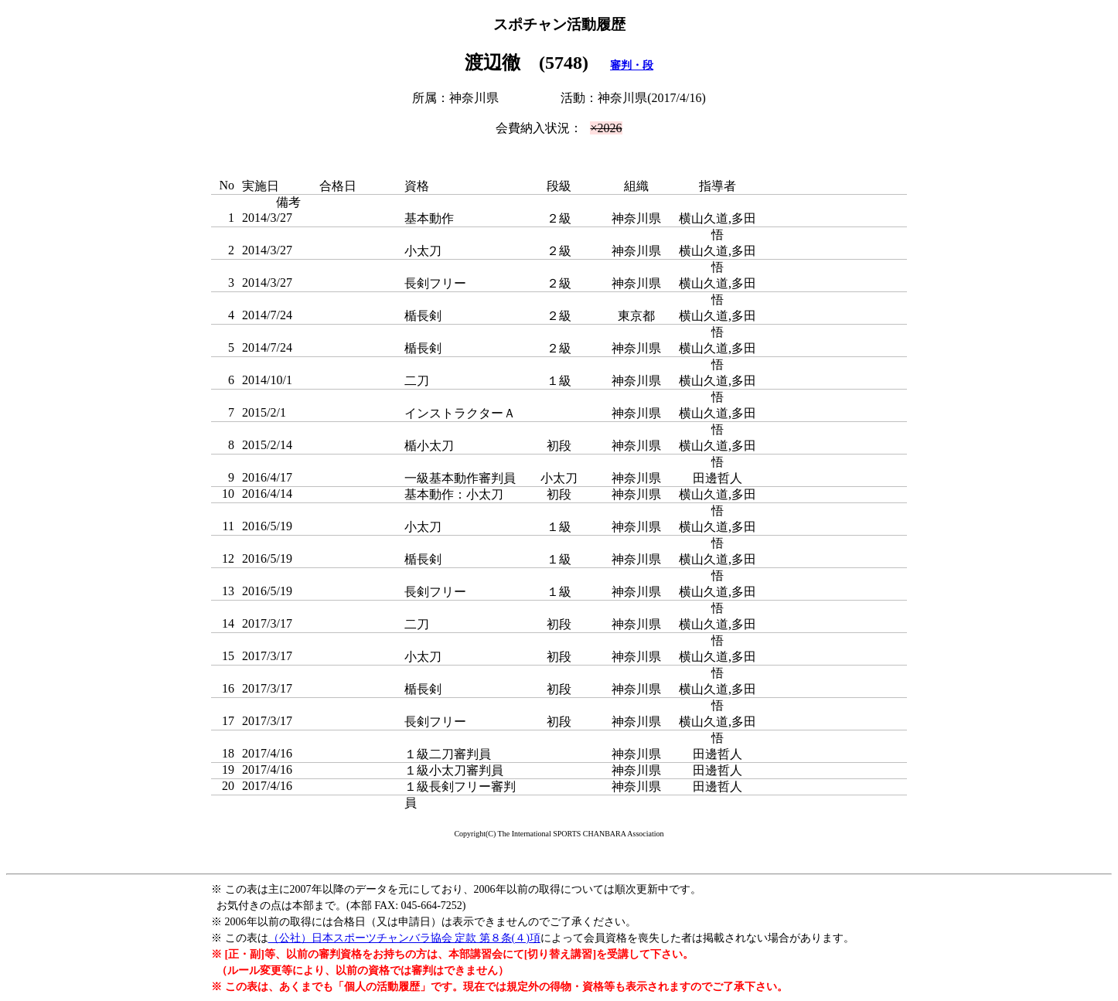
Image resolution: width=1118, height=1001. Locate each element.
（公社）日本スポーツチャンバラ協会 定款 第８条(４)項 (404, 938)
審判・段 (631, 65)
